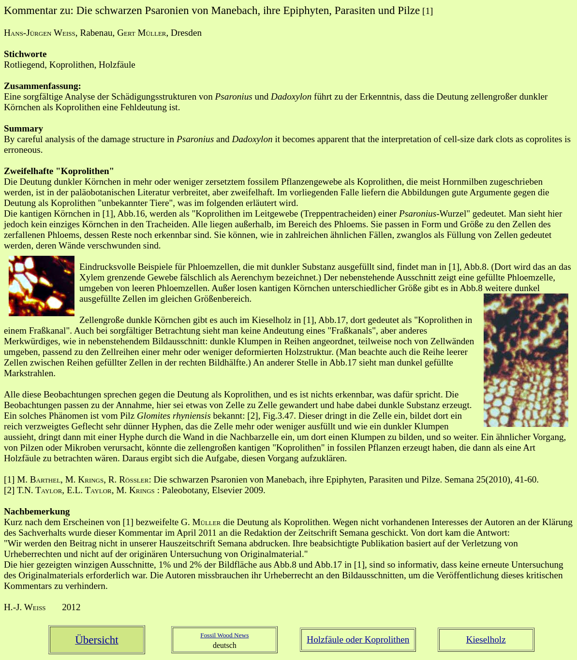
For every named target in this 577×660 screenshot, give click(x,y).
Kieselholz (486, 639)
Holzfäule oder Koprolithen (358, 639)
